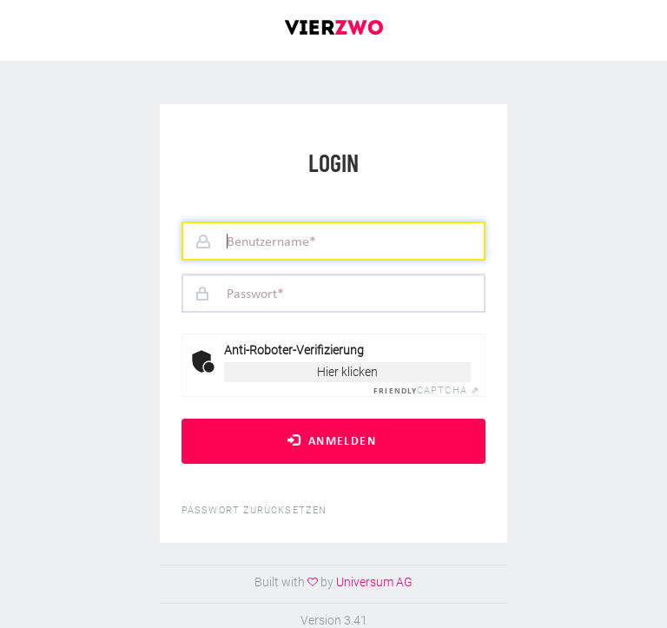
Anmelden (331, 440)
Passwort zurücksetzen (254, 510)
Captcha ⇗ (426, 390)
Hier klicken (347, 372)
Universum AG (374, 582)
